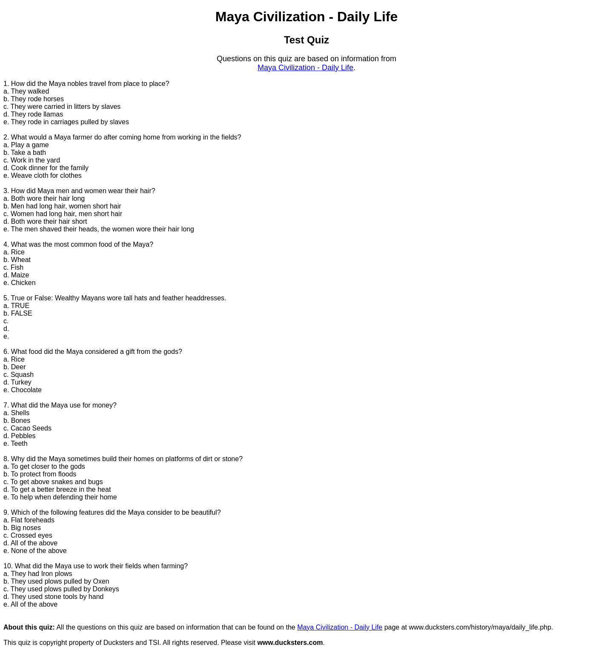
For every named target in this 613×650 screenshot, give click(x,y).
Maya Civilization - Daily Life (305, 67)
